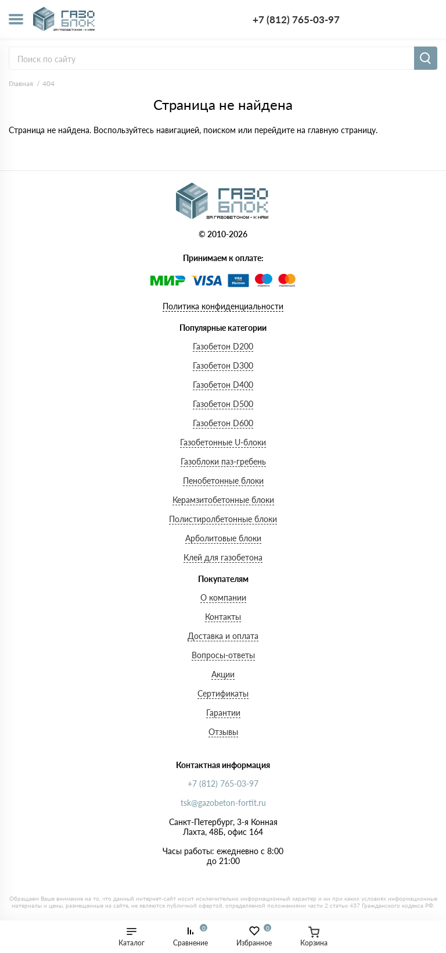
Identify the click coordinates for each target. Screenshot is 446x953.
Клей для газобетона (223, 557)
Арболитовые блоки (223, 538)
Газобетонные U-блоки (223, 442)
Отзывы (223, 732)
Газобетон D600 (223, 423)
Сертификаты (223, 693)
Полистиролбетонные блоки (223, 519)
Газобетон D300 (223, 365)
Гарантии (223, 713)
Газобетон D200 (223, 346)
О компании (223, 597)
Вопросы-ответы (223, 655)
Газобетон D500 (223, 404)
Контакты (223, 617)
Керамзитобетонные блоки (223, 500)
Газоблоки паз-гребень (223, 461)
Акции (223, 674)
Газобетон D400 (223, 385)
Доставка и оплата (223, 636)
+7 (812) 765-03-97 (296, 19)
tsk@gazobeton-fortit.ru (223, 803)
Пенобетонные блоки (223, 481)
